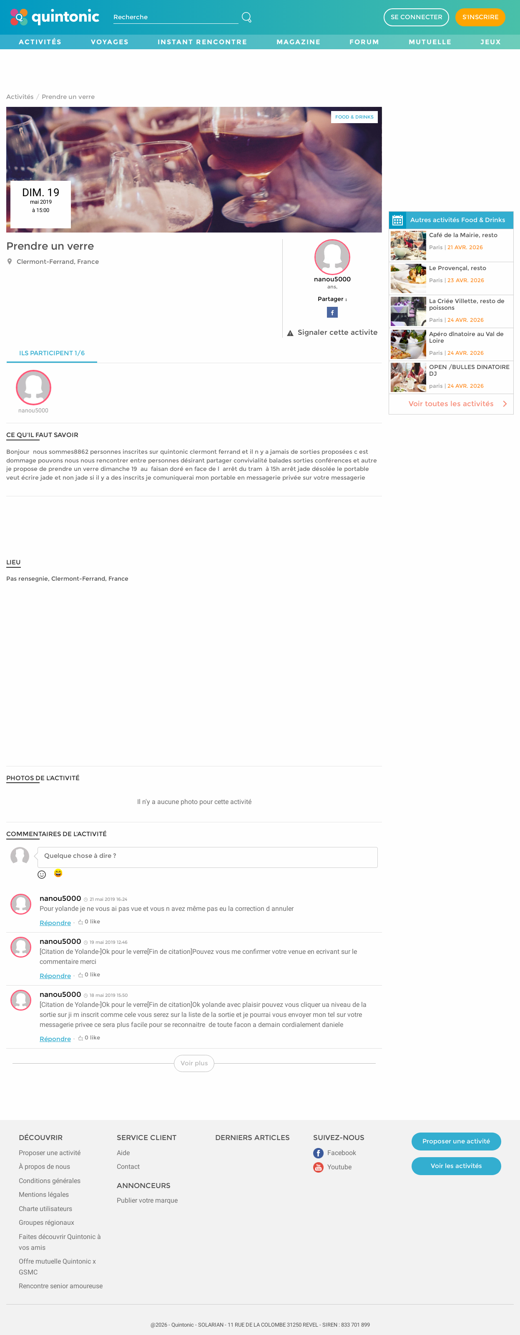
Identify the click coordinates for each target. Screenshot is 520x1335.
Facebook (334, 1153)
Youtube (332, 1167)
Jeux (490, 42)
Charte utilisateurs (45, 1209)
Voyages (110, 42)
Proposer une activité (49, 1153)
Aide (123, 1153)
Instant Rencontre (202, 42)
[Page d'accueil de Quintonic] (54, 17)
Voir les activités (456, 1165)
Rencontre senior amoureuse (61, 1286)
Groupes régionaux (46, 1222)
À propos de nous (44, 1167)
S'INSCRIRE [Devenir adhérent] (480, 16)
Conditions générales (49, 1181)
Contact (128, 1167)
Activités (40, 42)
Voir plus (194, 1063)
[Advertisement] (260, 68)
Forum (364, 42)
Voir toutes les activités (459, 403)
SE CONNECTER (416, 16)
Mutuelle (430, 42)
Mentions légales (44, 1194)
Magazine (298, 42)
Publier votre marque (147, 1200)
